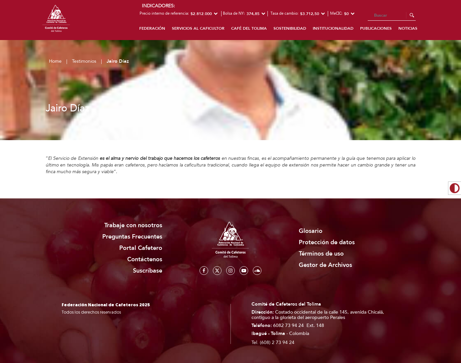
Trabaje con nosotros (133, 225)
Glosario (310, 231)
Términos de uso (321, 254)
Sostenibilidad (289, 28)
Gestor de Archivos (325, 265)
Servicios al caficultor (198, 28)
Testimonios (84, 61)
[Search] (392, 16)
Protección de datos (327, 242)
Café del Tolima (249, 28)
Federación (152, 28)
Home (55, 61)
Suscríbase (147, 271)
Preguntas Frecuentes (132, 237)
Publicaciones (376, 28)
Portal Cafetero (140, 248)
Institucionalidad (333, 28)
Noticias (407, 28)
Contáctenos (144, 259)
